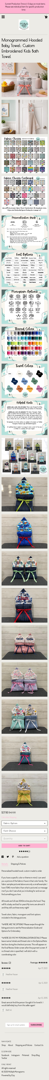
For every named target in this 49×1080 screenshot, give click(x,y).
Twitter (4, 1058)
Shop (4, 1045)
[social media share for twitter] (8, 856)
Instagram (15, 1055)
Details (5, 864)
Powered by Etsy (8, 1075)
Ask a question (23, 856)
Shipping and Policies (24, 1045)
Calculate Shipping (9, 817)
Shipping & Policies (18, 864)
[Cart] (46, 17)
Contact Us (38, 1045)
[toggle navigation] (3, 17)
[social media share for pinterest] (13, 856)
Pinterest (26, 1055)
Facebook (6, 1055)
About (10, 1045)
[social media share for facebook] (3, 856)
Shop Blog (35, 1055)
